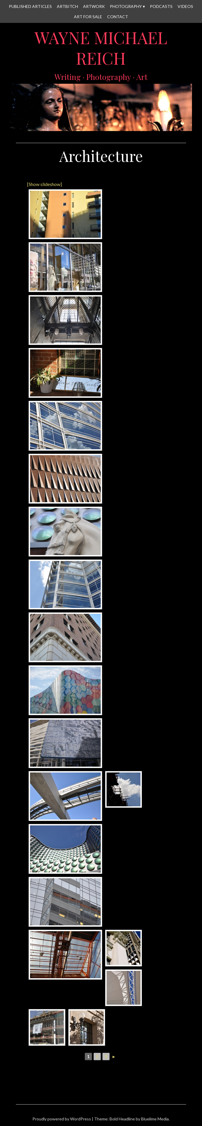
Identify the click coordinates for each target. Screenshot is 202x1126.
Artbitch (67, 6)
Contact (117, 16)
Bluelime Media (155, 1118)
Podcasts (161, 6)
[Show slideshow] (44, 184)
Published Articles (30, 6)
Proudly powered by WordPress (61, 1118)
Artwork (94, 6)
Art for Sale (88, 16)
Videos (185, 6)
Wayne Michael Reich (100, 47)
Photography (126, 6)
